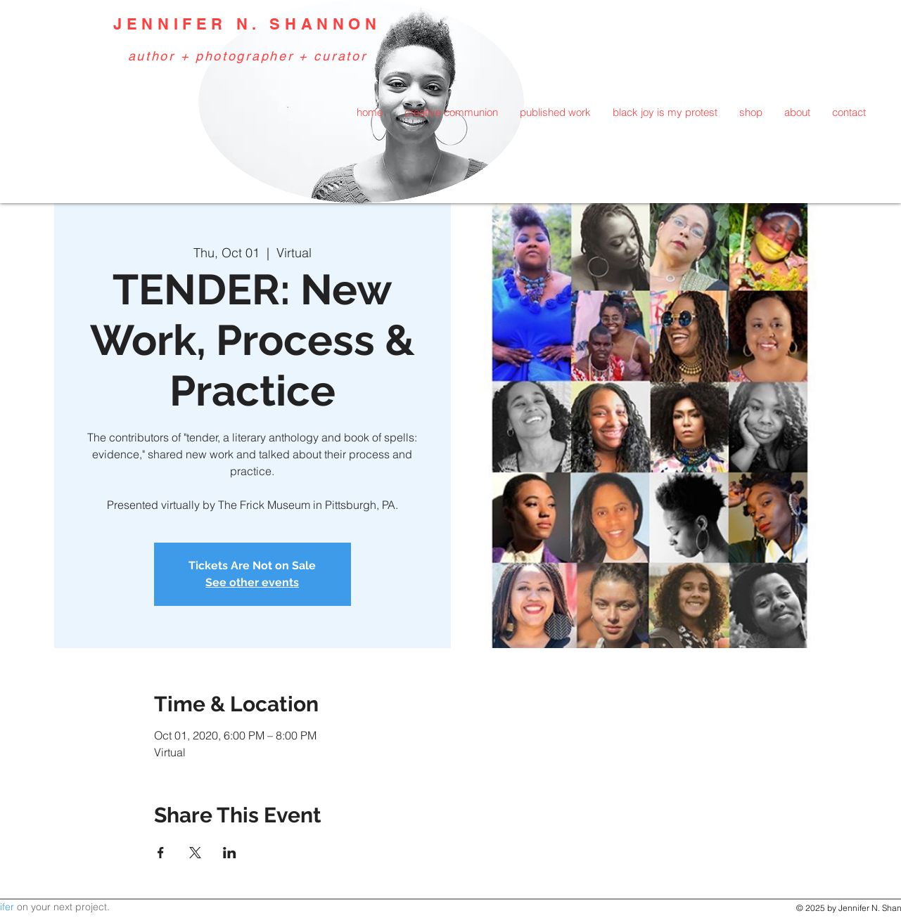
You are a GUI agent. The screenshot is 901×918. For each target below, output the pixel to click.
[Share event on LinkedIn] (229, 852)
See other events (252, 582)
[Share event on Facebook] (160, 852)
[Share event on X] (195, 852)
